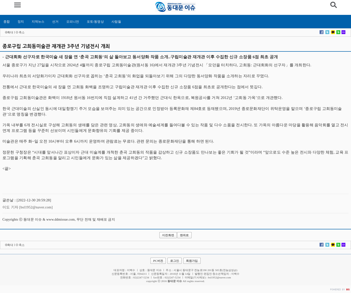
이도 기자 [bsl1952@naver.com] (27, 207)
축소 (22, 32)
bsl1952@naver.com (219, 277)
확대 (10, 32)
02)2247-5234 (173, 277)
